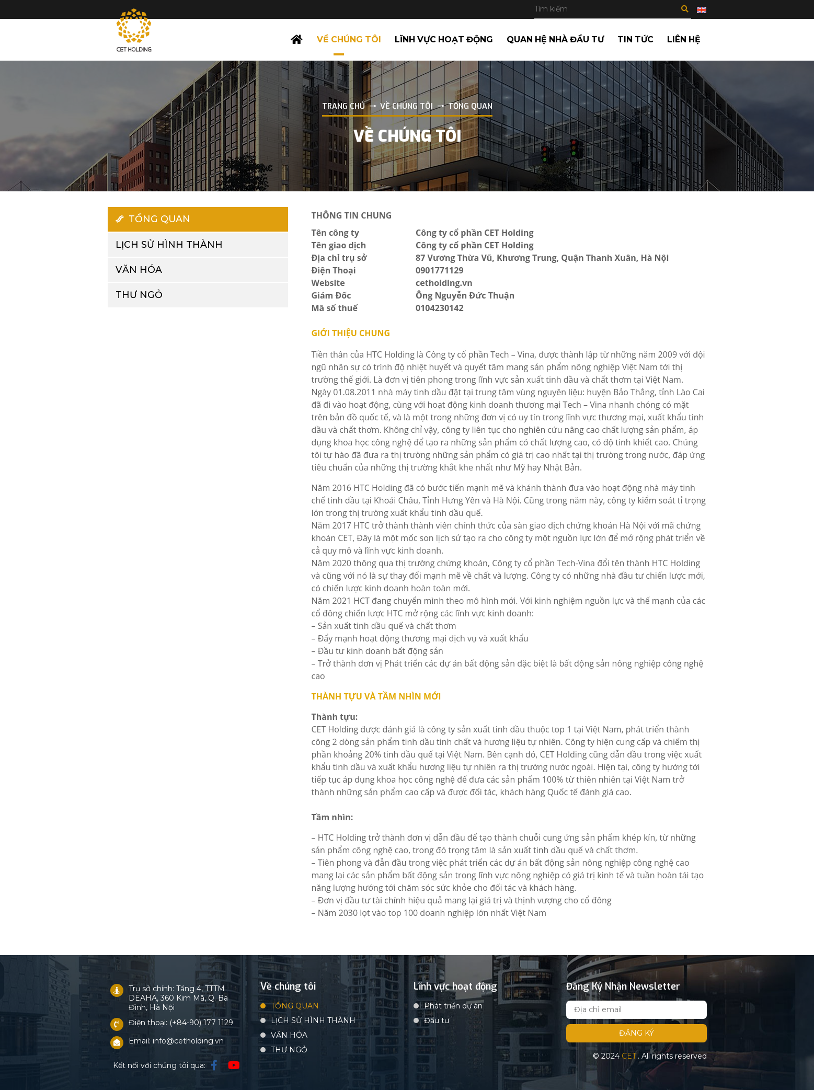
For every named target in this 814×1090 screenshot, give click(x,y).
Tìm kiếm (685, 9)
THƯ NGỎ (139, 295)
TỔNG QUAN (153, 218)
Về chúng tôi (347, 39)
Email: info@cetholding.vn (176, 1039)
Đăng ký (636, 1031)
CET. (630, 1054)
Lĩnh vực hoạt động (442, 39)
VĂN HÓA (139, 269)
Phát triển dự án (453, 1004)
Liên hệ (685, 39)
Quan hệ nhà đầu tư (555, 39)
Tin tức (636, 39)
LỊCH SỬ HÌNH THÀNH (169, 243)
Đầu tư (436, 1019)
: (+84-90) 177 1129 (199, 1021)
